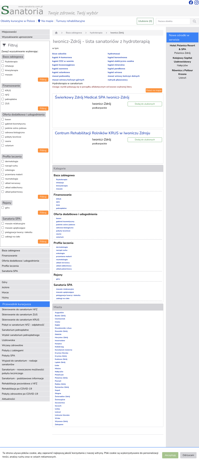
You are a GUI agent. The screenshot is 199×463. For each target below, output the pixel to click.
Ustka (57, 409)
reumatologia (11, 178)
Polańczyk (59, 374)
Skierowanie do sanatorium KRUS (20, 319)
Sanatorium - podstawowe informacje (23, 378)
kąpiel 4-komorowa (62, 57)
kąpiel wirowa (115, 72)
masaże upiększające (15, 227)
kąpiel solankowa (61, 72)
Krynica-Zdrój (61, 356)
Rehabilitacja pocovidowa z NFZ (19, 383)
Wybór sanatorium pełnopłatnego (20, 335)
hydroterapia (96, 32)
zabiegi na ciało (12, 236)
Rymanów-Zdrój (62, 387)
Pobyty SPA (8, 355)
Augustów (59, 312)
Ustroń (58, 412)
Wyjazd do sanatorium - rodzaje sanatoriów (19, 362)
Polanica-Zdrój (61, 378)
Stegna (58, 393)
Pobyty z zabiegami (12, 350)
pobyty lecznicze (13, 136)
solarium (9, 145)
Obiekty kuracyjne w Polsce (18, 21)
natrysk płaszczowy (117, 79)
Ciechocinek (60, 319)
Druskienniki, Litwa (63, 328)
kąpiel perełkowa (116, 68)
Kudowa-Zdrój (61, 359)
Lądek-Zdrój (60, 362)
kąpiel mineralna (116, 64)
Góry (4, 282)
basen (8, 119)
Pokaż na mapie (154, 90)
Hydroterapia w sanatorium (67, 83)
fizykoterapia (11, 61)
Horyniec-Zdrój (61, 337)
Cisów (57, 322)
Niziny (5, 297)
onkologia (10, 170)
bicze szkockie (59, 53)
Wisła (57, 418)
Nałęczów (59, 371)
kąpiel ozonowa (60, 68)
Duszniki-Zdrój (61, 331)
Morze (5, 292)
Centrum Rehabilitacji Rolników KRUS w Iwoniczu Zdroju (102, 133)
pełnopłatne (11, 99)
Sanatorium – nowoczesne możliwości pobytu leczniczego (23, 371)
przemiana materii (14, 174)
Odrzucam (188, 455)
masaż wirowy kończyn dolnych (124, 76)
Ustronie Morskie (62, 415)
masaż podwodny (61, 76)
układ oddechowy (13, 187)
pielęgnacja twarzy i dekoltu (18, 232)
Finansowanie (9, 255)
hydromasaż (114, 53)
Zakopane (59, 424)
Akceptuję (170, 455)
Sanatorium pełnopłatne (15, 330)
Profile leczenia (10, 266)
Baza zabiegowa (11, 250)
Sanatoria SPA (10, 271)
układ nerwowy (12, 183)
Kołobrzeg (59, 347)
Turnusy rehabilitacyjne (70, 21)
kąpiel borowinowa (117, 57)
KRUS (8, 90)
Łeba (57, 365)
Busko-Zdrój (60, 315)
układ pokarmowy (14, 191)
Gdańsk (58, 334)
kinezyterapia (11, 70)
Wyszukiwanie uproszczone (17, 37)
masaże (8, 74)
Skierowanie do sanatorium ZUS (19, 314)
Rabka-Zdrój (60, 384)
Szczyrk (58, 406)
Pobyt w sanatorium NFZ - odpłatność (23, 325)
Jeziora (5, 287)
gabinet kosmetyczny (15, 123)
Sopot (57, 390)
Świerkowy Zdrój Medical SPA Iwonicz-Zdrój (92, 97)
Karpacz (58, 343)
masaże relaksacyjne (15, 223)
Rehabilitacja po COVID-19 (17, 388)
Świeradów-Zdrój (62, 396)
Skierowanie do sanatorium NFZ (19, 309)
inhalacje (9, 65)
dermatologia (11, 161)
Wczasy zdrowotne (12, 345)
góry (7, 207)
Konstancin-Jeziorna (63, 350)
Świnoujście (60, 399)
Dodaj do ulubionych (145, 103)
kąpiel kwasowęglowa (63, 64)
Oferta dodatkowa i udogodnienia (20, 261)
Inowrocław (60, 340)
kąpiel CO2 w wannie (63, 61)
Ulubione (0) (145, 21)
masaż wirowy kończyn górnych (68, 79)
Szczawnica (60, 402)
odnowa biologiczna (15, 132)
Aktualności (8, 399)
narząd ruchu (11, 165)
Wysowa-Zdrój (61, 421)
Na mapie (45, 21)
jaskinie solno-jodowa (15, 128)
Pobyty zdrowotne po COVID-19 (20, 394)
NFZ (7, 94)
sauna (8, 141)
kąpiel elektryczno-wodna (121, 61)
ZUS (7, 103)
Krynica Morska (61, 353)
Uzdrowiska (8, 340)
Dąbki (57, 325)
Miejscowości (9, 32)
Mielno (58, 368)
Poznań (58, 381)
